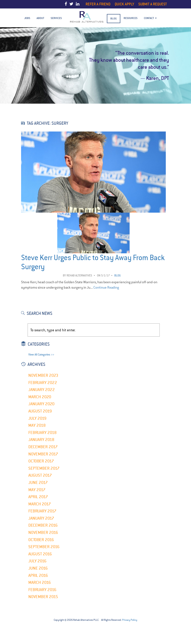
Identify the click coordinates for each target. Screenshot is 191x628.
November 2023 (43, 375)
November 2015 (43, 596)
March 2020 (39, 396)
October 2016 (41, 539)
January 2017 (41, 518)
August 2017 (40, 475)
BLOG (113, 18)
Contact (150, 18)
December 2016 (43, 525)
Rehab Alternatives (79, 275)
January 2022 (41, 389)
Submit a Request (152, 4)
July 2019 (37, 418)
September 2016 (44, 546)
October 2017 (41, 461)
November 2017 (43, 454)
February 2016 (42, 589)
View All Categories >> (41, 354)
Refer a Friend (98, 4)
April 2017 (38, 496)
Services (56, 18)
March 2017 (39, 504)
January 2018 (41, 439)
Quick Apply (124, 4)
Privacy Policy (129, 620)
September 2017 (44, 468)
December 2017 (43, 446)
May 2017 (36, 489)
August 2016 (40, 554)
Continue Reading (106, 287)
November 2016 (43, 532)
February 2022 (42, 382)
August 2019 (40, 411)
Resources (130, 18)
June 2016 (38, 568)
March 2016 (39, 582)
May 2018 (37, 425)
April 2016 (38, 575)
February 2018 (42, 432)
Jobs (27, 18)
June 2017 (38, 482)
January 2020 (41, 403)
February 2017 (42, 511)
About (40, 18)
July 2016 (37, 561)
